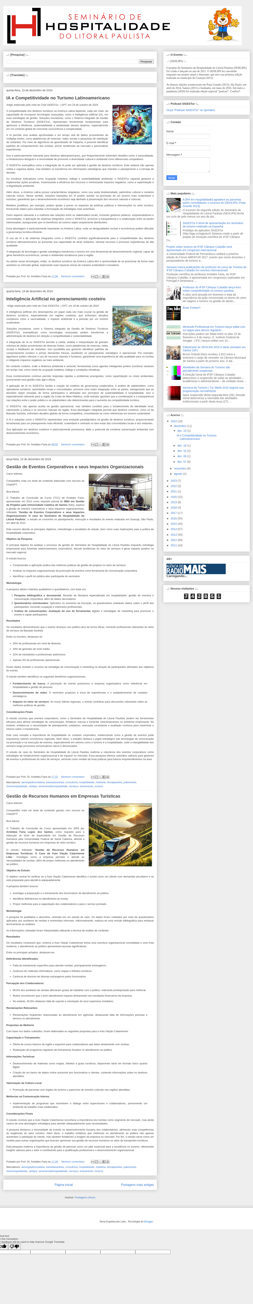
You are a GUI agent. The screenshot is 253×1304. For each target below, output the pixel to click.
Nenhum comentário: (73, 276)
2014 (174, 529)
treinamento (86, 786)
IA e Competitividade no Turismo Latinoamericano (58, 97)
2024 (174, 421)
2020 (174, 496)
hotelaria (101, 782)
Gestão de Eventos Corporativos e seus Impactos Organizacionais (74, 466)
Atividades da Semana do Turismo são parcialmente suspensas (206, 369)
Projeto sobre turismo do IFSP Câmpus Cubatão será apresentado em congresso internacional (199, 248)
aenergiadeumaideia (33, 782)
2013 (174, 534)
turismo (99, 786)
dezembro (180, 426)
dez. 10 (182, 450)
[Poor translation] (14, 1246)
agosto (178, 473)
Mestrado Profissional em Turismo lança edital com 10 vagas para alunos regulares (214, 328)
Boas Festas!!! (191, 307)
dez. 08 (182, 456)
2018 (174, 507)
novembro (180, 468)
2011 (174, 545)
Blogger (148, 1221)
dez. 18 (182, 445)
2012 (174, 540)
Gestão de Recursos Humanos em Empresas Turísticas (63, 796)
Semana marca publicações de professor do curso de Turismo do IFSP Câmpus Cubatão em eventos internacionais (206, 269)
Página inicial (64, 1184)
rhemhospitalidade (16, 786)
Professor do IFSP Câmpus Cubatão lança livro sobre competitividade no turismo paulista (212, 289)
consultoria (71, 782)
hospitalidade (86, 782)
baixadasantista (55, 782)
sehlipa (33, 786)
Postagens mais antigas (137, 1184)
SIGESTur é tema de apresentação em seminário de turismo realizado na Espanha (213, 224)
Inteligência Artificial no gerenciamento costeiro (56, 298)
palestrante (130, 782)
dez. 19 (182, 430)
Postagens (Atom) (85, 1197)
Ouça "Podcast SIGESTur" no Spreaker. (190, 110)
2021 (174, 491)
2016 (174, 518)
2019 (174, 502)
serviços (73, 786)
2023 (174, 480)
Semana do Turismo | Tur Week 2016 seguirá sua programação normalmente (213, 389)
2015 (174, 523)
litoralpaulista (114, 782)
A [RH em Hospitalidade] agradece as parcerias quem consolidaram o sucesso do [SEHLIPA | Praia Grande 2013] (214, 203)
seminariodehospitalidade (52, 786)
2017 (174, 512)
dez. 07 (182, 461)
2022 (174, 486)
